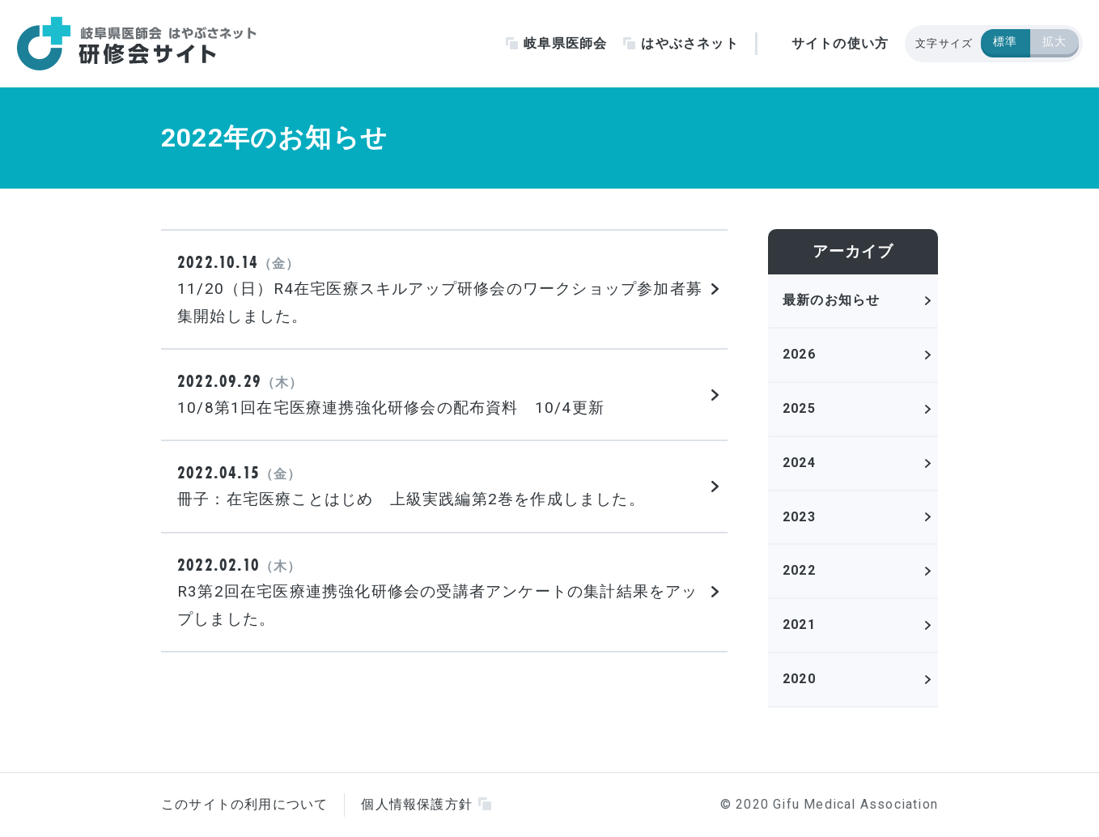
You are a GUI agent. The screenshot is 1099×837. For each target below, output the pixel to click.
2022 (799, 570)
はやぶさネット (689, 43)
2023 (799, 517)
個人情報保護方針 (417, 804)
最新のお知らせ (831, 300)
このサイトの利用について (244, 804)
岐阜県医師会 (565, 43)
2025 (799, 408)
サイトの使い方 (840, 43)
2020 (799, 678)
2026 (799, 354)
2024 (799, 462)
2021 (799, 624)
